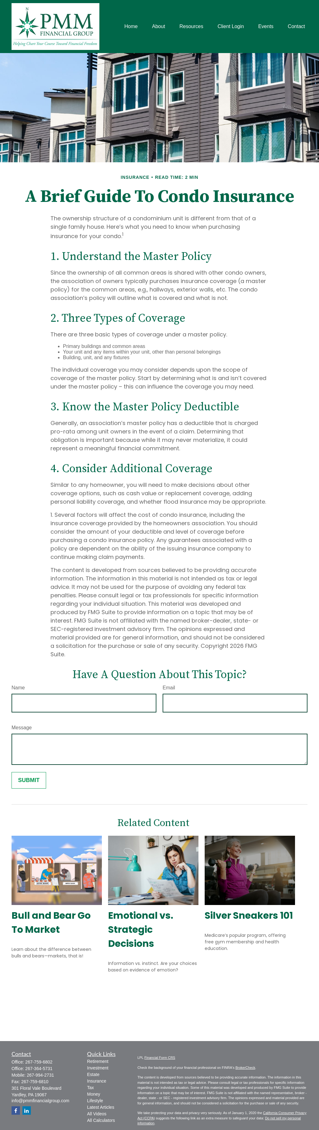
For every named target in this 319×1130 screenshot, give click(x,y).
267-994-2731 (40, 1075)
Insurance (96, 1081)
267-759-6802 (38, 1061)
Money (93, 1094)
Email (169, 687)
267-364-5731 (38, 1068)
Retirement (97, 1061)
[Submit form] (29, 780)
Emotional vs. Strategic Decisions (140, 929)
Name (18, 687)
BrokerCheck (245, 1067)
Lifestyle (95, 1100)
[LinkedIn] (26, 1110)
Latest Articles (100, 1107)
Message (22, 727)
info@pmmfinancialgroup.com (40, 1100)
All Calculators (101, 1120)
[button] (131, 26)
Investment (97, 1067)
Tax (90, 1087)
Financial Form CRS (159, 1057)
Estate (93, 1074)
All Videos (97, 1113)
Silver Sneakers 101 (249, 915)
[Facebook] (16, 1110)
